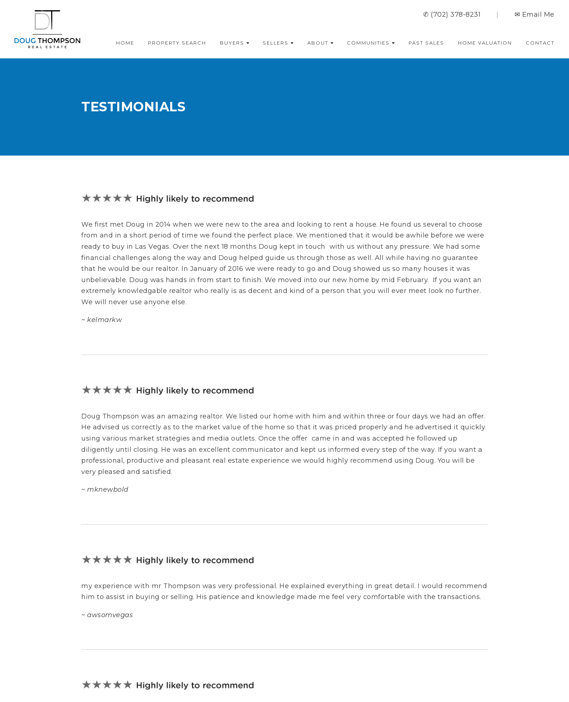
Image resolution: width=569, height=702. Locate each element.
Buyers (234, 43)
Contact (540, 43)
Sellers (278, 43)
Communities (371, 43)
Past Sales (426, 43)
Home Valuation (485, 43)
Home (125, 43)
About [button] (320, 43)
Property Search (177, 43)
